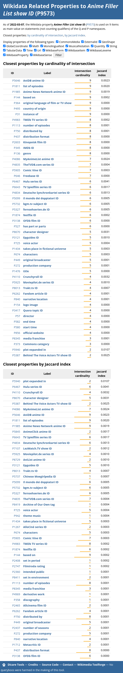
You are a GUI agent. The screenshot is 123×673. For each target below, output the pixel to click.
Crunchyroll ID (33, 277)
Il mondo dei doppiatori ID (40, 198)
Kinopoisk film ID (34, 142)
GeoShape (108, 42)
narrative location (35, 299)
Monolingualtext (54, 46)
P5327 (16, 209)
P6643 (16, 187)
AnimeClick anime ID (37, 431)
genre (27, 153)
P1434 (16, 249)
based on (29, 97)
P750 (17, 131)
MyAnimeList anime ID (38, 159)
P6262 (16, 293)
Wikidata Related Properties (41, 6)
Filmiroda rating (34, 566)
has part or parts (34, 226)
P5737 (16, 476)
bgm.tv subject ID (35, 204)
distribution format (36, 136)
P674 (17, 254)
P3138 (16, 221)
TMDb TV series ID (35, 120)
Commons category (36, 344)
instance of (30, 114)
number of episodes (36, 125)
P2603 (16, 142)
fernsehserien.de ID (36, 209)
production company (37, 265)
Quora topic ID (33, 310)
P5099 (16, 198)
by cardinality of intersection (45, 35)
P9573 (90, 24)
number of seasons (36, 628)
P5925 (16, 282)
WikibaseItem (76, 50)
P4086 (16, 159)
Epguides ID (31, 237)
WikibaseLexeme (100, 50)
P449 (17, 260)
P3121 (16, 237)
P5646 (16, 80)
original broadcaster (37, 260)
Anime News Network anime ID (44, 92)
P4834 (16, 192)
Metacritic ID (32, 645)
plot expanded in (34, 349)
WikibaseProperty (17, 55)
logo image (30, 305)
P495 (17, 108)
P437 (17, 136)
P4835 (16, 164)
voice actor (30, 243)
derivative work (33, 594)
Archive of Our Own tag (39, 504)
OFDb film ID (31, 221)
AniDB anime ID (33, 80)
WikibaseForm (55, 50)
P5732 (16, 204)
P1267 (16, 527)
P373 (17, 344)
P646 (17, 176)
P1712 (16, 645)
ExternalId (91, 42)
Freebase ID (31, 176)
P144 (17, 97)
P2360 (16, 572)
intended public (33, 572)
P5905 (16, 170)
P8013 (16, 288)
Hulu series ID (32, 181)
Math (35, 46)
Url (39, 50)
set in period (31, 560)
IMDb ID (28, 148)
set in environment (36, 577)
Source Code (50, 664)
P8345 (16, 338)
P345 (17, 148)
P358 (17, 600)
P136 (17, 153)
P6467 (16, 181)
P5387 (16, 355)
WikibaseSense (42, 55)
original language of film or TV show (47, 103)
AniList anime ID (34, 459)
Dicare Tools (16, 664)
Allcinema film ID (34, 605)
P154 (17, 305)
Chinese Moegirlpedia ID (39, 476)
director (28, 316)
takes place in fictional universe (44, 249)
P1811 (16, 86)
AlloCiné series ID (35, 527)
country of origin (34, 108)
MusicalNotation (79, 46)
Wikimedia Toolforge (91, 664)
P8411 (16, 577)
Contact (68, 664)
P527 (17, 226)
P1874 (16, 215)
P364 (17, 103)
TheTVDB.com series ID (38, 164)
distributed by (32, 131)
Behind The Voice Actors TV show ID (47, 355)
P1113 (16, 125)
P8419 (16, 504)
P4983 (16, 120)
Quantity (99, 46)
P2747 (16, 566)
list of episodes (33, 86)
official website (33, 333)
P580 (17, 327)
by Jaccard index (75, 35)
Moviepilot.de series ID (38, 282)
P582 (17, 321)
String (113, 46)
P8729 (16, 459)
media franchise (34, 338)
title (26, 271)
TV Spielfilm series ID (37, 187)
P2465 (16, 605)
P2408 (16, 560)
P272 (17, 265)
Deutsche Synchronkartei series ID (46, 192)
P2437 (16, 628)
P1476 (16, 271)
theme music (32, 516)
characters (30, 254)
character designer (36, 232)
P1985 (16, 92)
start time (30, 327)
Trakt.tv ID (30, 288)
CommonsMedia (69, 42)
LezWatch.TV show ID (37, 448)
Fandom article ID (35, 293)
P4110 (16, 277)
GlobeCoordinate (17, 46)
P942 (17, 516)
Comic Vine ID (32, 170)
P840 (17, 299)
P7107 (16, 448)
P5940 (16, 349)
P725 (17, 243)
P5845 (16, 431)
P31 (17, 114)
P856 (17, 333)
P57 (17, 316)
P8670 (16, 232)
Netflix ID (29, 215)
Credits (33, 664)
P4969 (16, 594)
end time (29, 321)
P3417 (16, 310)
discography (31, 600)
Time (29, 50)
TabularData (14, 50)
